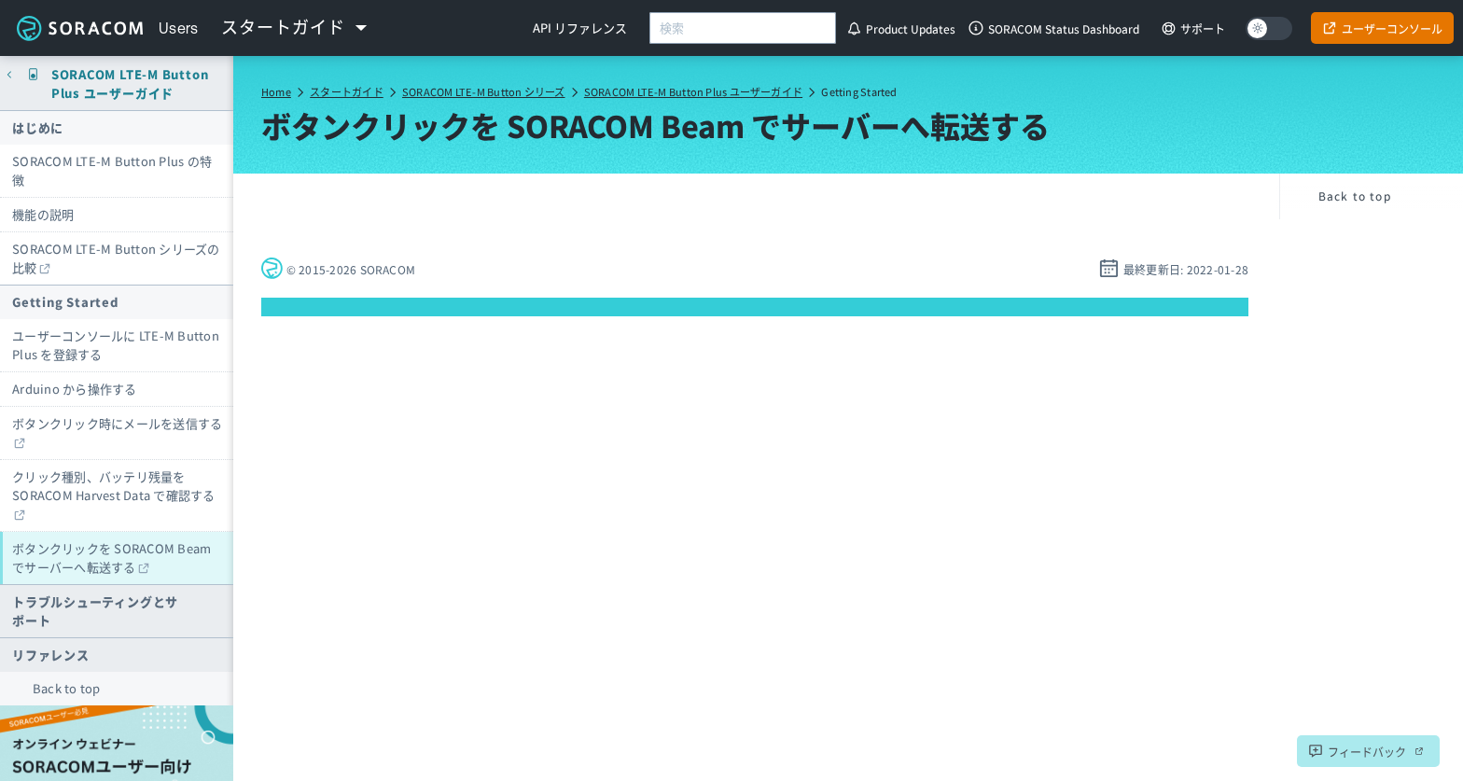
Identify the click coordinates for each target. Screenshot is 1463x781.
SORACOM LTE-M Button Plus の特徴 (112, 170)
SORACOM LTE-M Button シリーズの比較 (116, 258)
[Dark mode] (1269, 28)
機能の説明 (43, 214)
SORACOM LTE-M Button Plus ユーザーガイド (693, 91)
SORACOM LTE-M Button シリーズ (483, 91)
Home (276, 91)
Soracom (79, 28)
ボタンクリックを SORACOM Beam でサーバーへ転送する (111, 557)
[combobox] (742, 28)
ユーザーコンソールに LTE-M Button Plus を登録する (115, 345)
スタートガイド (346, 91)
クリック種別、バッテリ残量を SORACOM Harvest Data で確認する (114, 485)
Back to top (67, 688)
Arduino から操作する (74, 388)
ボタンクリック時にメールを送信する (117, 423)
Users (179, 28)
